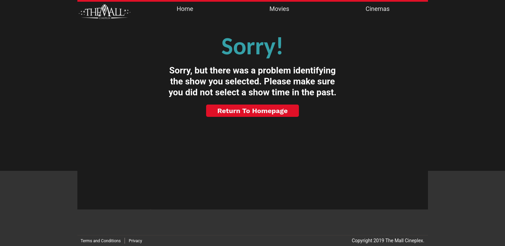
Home (185, 8)
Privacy (135, 240)
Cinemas (378, 8)
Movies (279, 8)
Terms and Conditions (101, 240)
